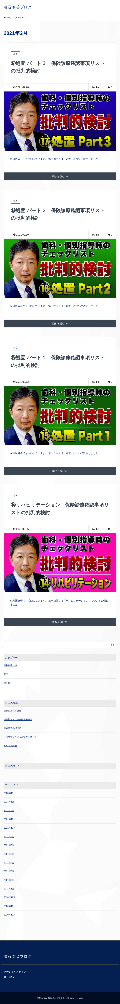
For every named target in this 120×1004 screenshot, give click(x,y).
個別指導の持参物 (12, 710)
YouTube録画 (10, 745)
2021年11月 (9, 818)
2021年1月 (9, 888)
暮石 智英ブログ (18, 7)
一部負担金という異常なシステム (20, 736)
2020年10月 (9, 914)
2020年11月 (9, 905)
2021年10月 (9, 827)
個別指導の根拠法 (12, 728)
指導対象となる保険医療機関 (18, 719)
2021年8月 (9, 845)
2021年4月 (9, 862)
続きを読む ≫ (60, 176)
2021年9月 (9, 836)
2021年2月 (9, 879)
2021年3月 (9, 871)
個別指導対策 (10, 665)
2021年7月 (9, 853)
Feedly (9, 976)
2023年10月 (9, 792)
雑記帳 (7, 682)
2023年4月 (9, 810)
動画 (6, 673)
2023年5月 (9, 801)
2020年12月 (9, 897)
